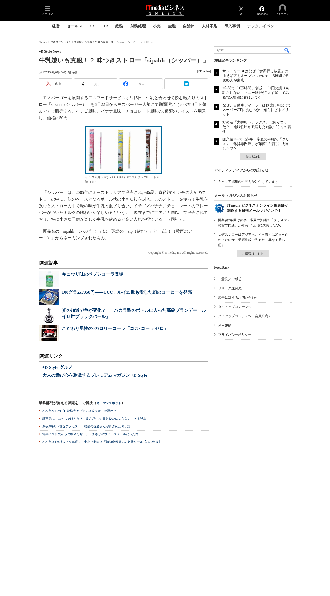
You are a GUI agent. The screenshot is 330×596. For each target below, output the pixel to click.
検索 (287, 50)
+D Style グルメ (57, 367)
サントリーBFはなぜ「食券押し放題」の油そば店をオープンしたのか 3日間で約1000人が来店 (255, 75)
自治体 (189, 26)
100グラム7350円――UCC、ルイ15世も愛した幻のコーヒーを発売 (127, 292)
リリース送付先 (230, 288)
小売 (157, 26)
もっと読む (253, 156)
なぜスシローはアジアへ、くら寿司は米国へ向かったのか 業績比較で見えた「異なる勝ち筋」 (253, 240)
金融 (172, 26)
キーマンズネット (108, 403)
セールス (74, 26)
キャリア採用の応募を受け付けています (248, 182)
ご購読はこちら (253, 254)
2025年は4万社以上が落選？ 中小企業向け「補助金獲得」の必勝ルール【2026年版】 (102, 442)
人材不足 (209, 26)
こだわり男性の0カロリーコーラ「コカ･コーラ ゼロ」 (115, 328)
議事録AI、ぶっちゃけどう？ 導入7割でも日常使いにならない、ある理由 (94, 418)
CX (92, 26)
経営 (56, 26)
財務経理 (138, 26)
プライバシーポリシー (235, 335)
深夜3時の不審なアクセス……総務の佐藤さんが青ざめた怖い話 (86, 426)
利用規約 (224, 325)
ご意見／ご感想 (230, 279)
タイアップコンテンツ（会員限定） (245, 316)
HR (105, 26)
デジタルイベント (262, 26)
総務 (119, 26)
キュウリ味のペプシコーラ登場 (92, 274)
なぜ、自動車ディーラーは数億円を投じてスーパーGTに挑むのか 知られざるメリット (256, 109)
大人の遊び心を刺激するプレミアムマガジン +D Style (94, 375)
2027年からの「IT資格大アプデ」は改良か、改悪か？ (79, 411)
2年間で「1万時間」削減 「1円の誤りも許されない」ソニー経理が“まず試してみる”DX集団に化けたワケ (255, 92)
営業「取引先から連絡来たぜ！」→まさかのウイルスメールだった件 (90, 434)
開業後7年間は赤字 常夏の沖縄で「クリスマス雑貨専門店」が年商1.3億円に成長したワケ (255, 143)
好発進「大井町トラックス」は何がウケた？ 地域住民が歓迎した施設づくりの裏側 (256, 126)
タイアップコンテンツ (235, 307)
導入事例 (232, 26)
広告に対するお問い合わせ (238, 297)
